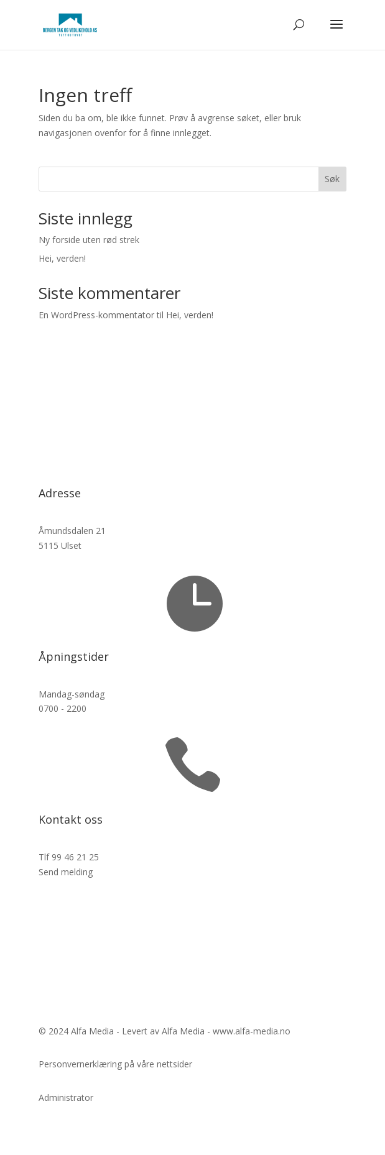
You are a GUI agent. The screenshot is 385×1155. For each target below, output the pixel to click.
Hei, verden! (62, 258)
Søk (332, 179)
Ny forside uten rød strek (89, 240)
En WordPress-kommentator (96, 315)
